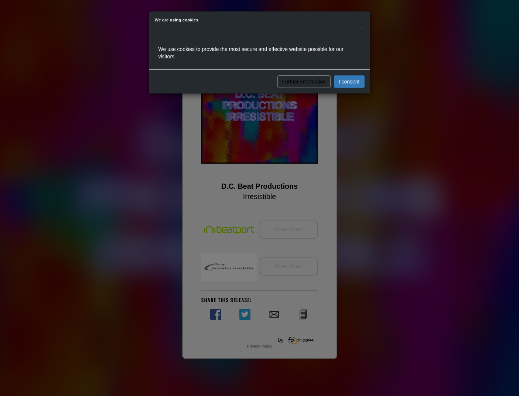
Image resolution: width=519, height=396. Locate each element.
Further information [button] (304, 82)
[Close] (362, 26)
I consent (349, 82)
